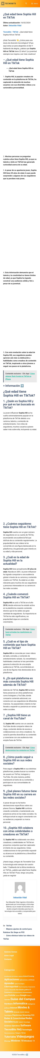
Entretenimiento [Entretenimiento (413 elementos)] (17, 992)
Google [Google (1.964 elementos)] (23, 995)
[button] (26, 3)
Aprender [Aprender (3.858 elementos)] (9, 983)
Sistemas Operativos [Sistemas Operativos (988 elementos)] (12, 1026)
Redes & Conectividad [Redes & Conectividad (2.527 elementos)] (14, 1018)
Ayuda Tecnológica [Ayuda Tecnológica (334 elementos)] (19, 983)
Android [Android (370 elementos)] (20, 976)
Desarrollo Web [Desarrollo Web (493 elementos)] (14, 990)
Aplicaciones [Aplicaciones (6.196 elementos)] (11, 979)
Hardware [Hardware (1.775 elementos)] (8, 1004)
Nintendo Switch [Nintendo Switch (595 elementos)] (19, 1012)
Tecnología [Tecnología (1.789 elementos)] (27, 1029)
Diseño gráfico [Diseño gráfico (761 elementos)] (24, 990)
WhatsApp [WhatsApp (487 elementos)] (7, 1041)
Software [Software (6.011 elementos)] (25, 1025)
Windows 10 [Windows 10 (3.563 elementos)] (17, 1040)
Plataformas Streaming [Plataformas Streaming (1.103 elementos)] (21, 1015)
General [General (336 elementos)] (18, 995)
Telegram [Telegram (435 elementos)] (18, 1033)
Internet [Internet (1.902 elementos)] (13, 1007)
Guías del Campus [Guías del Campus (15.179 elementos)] (23, 999)
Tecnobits (7, 32)
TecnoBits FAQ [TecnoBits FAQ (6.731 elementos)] (13, 1029)
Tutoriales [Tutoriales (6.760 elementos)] (10, 1036)
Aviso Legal (9, 955)
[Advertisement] (20, 112)
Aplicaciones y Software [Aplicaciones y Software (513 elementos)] (27, 980)
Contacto (8, 959)
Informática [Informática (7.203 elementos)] (20, 1003)
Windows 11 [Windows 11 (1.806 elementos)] (29, 1041)
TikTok (15, 32)
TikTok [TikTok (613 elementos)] (23, 1033)
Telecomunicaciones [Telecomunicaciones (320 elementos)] (9, 1033)
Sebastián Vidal (15, 25)
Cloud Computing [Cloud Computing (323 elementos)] (23, 987)
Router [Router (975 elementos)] (15, 1022)
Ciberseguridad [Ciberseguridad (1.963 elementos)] (11, 986)
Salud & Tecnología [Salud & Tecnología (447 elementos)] (24, 1022)
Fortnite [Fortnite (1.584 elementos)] (11, 995)
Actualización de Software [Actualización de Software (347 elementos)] (11, 976)
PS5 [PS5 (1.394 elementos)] (32, 1015)
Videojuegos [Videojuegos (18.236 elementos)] (25, 1036)
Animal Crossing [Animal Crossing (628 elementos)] (28, 976)
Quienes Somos (10, 952)
